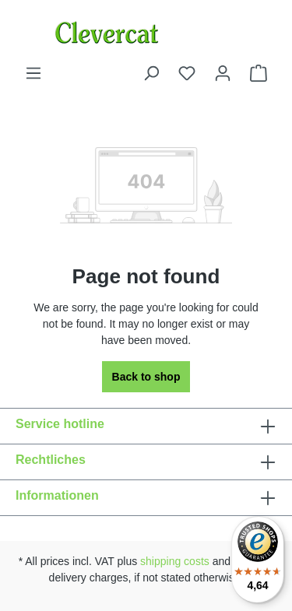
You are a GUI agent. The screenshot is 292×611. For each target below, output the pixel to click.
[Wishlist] (187, 73)
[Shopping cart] (258, 73)
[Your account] (223, 73)
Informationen (57, 495)
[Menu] (33, 73)
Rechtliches (51, 459)
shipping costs (174, 561)
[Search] (151, 73)
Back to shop (146, 376)
